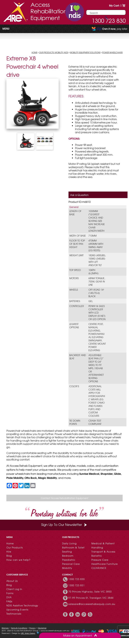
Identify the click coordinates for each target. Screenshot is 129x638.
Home (34, 52)
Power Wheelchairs (112, 52)
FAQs (9, 601)
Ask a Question (79, 195)
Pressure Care (99, 559)
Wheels (73, 289)
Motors (74, 278)
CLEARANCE (98, 568)
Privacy (32, 628)
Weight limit (76, 255)
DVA (9, 597)
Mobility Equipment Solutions (85, 52)
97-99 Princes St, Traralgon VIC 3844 (90, 597)
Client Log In (14, 589)
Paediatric (68, 559)
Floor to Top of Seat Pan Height (77, 244)
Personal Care (71, 563)
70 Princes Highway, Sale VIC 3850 (90, 591)
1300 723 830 (76, 579)
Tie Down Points (74, 422)
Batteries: (74, 301)
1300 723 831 (76, 585)
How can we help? (18, 559)
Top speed (75, 270)
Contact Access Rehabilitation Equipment (64, 498)
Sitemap (5, 628)
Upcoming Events (17, 609)
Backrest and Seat (77, 356)
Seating (67, 551)
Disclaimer (42, 628)
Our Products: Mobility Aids (53, 52)
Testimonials (13, 613)
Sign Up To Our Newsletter (64, 524)
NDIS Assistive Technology (22, 605)
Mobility (67, 568)
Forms (9, 593)
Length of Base (75, 212)
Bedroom (67, 555)
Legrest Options (74, 325)
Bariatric (96, 555)
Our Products (14, 547)
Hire (8, 551)
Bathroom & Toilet (73, 547)
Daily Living (69, 543)
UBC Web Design (28, 633)
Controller (76, 306)
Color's (74, 386)
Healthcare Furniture (104, 563)
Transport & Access (103, 551)
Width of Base (77, 235)
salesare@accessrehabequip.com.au (91, 604)
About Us (12, 581)
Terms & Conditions (19, 628)
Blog (9, 555)
